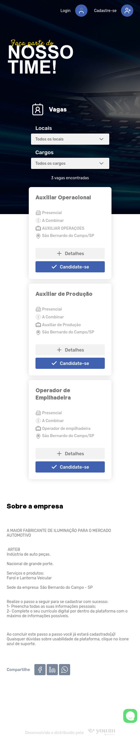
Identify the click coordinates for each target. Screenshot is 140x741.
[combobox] (70, 139)
